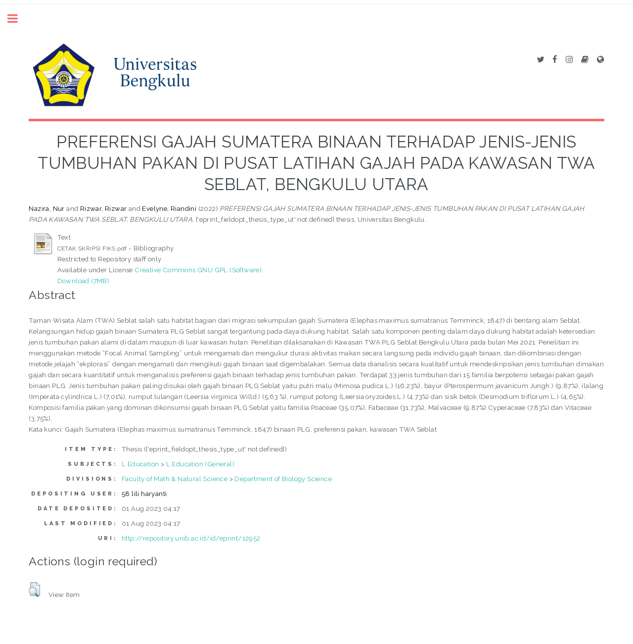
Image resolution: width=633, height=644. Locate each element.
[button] (34, 589)
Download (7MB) (83, 281)
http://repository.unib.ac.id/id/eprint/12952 (191, 538)
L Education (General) (200, 464)
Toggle (18, 18)
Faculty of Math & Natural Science (174, 479)
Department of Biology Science (283, 479)
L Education (140, 464)
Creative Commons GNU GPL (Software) (198, 270)
